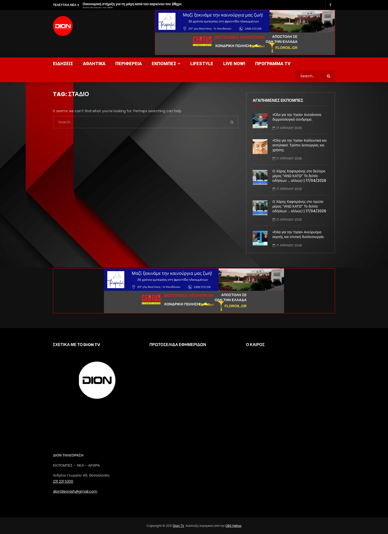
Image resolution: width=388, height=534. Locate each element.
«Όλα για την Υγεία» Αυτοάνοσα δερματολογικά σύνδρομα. (296, 117)
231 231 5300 (63, 481)
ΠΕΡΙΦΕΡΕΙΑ (128, 63)
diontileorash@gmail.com (75, 491)
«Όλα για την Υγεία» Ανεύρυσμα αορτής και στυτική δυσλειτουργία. (298, 234)
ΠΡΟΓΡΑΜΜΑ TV (273, 63)
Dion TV (178, 526)
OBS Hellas (233, 526)
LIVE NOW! (234, 63)
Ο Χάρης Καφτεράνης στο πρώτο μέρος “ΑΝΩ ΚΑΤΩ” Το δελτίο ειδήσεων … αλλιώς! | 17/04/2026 (299, 206)
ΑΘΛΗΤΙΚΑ (94, 63)
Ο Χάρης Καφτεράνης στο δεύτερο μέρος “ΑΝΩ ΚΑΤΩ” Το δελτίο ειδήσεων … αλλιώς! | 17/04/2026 (299, 176)
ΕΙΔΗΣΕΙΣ (63, 63)
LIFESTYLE (201, 63)
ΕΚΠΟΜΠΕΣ (164, 63)
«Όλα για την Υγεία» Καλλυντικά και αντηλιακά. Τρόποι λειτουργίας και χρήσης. (299, 145)
